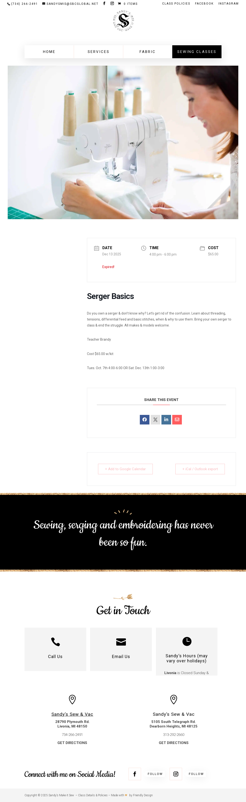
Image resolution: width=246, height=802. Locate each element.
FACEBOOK (204, 3)
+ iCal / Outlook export (200, 469)
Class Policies (176, 3)
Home (49, 52)
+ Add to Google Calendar (125, 469)
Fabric (148, 52)
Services (99, 52)
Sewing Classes (196, 52)
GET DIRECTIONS (72, 743)
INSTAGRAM (228, 3)
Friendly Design (143, 795)
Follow (155, 774)
